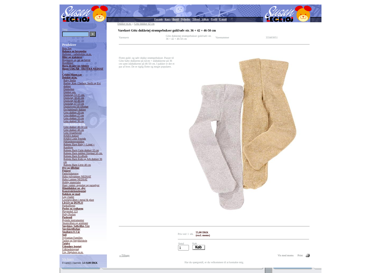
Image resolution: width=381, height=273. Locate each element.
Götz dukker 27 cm (74, 115)
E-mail (223, 19)
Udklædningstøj (70, 249)
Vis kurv (68, 259)
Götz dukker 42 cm (74, 124)
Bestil (176, 19)
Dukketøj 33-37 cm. (74, 94)
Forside (158, 19)
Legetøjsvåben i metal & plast (78, 199)
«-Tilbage (124, 255)
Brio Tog (67, 48)
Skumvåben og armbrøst (75, 223)
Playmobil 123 (70, 211)
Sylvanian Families (72, 237)
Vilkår (205, 19)
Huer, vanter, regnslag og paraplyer (80, 185)
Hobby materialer (71, 182)
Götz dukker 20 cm (74, 112)
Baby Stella (70, 80)
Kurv (168, 19)
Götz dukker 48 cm (74, 129)
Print (300, 255)
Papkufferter (68, 205)
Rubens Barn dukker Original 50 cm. (83, 153)
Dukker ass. (70, 92)
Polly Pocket (69, 214)
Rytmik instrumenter (73, 220)
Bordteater (67, 62)
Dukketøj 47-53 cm (74, 103)
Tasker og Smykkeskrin (74, 240)
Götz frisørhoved (72, 132)
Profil (214, 19)
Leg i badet (68, 196)
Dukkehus (69, 89)
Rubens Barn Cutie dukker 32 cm (81, 150)
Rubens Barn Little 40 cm (77, 164)
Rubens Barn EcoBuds (76, 156)
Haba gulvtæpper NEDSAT (76, 176)
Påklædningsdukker (74, 141)
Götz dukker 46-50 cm (75, 127)
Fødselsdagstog (70, 173)
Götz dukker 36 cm (74, 121)
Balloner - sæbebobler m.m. (77, 54)
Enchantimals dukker (75, 109)
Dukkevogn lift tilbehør (76, 106)
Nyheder (185, 19)
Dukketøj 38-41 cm (74, 97)
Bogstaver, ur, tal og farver (76, 60)
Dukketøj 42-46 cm (74, 100)
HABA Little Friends (75, 138)
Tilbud (196, 19)
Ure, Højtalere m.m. (72, 252)
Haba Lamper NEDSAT (75, 179)
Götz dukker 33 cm (74, 118)
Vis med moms (286, 255)
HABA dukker (71, 135)
